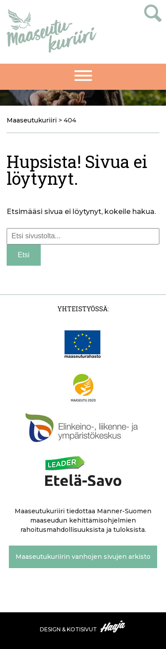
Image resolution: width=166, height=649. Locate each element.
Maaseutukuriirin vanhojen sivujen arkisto (83, 557)
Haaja (113, 626)
